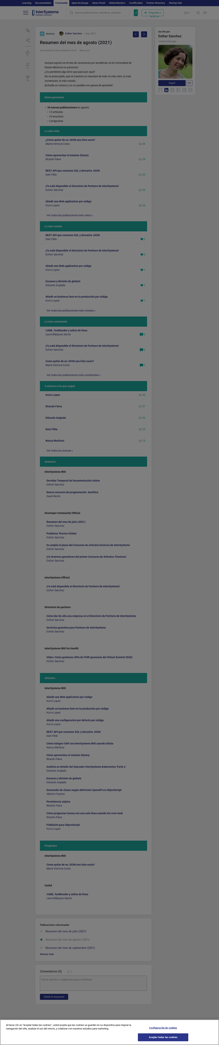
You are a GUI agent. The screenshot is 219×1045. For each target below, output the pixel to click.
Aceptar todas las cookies (163, 1040)
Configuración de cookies (163, 1031)
